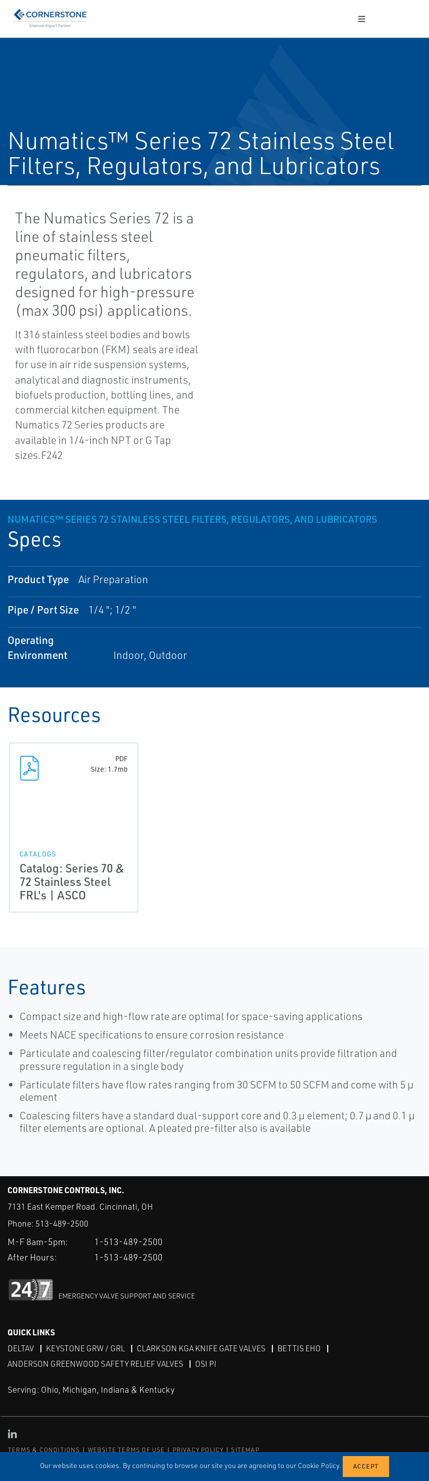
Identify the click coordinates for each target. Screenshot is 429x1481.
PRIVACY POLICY (198, 1450)
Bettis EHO (299, 1348)
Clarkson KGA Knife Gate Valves (201, 1348)
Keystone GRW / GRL (85, 1348)
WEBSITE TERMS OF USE (126, 1450)
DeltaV (20, 1348)
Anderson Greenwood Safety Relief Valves (95, 1364)
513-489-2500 (61, 1223)
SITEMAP (245, 1450)
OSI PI (205, 1364)
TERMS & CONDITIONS (44, 1450)
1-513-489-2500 (128, 1241)
